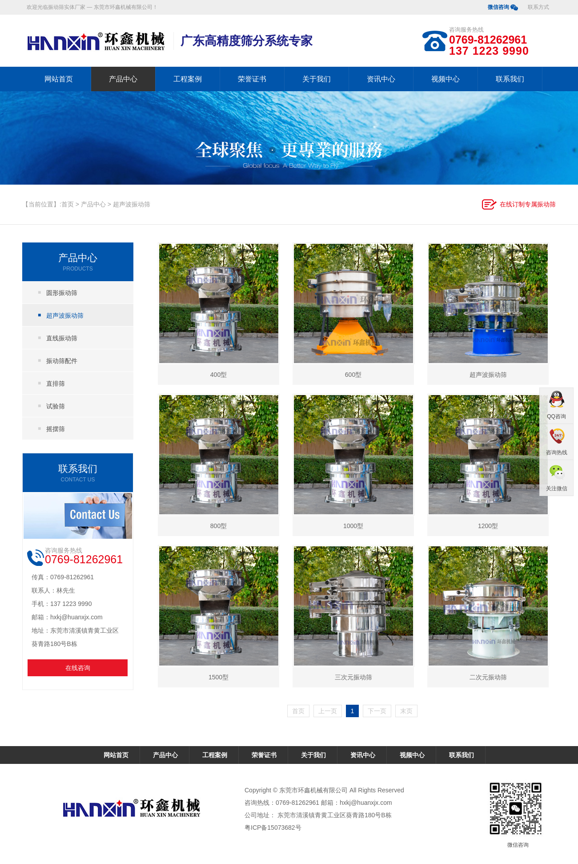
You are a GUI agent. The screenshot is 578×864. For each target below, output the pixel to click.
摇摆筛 (55, 428)
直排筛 (55, 383)
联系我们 (510, 79)
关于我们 (316, 79)
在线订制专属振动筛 (528, 204)
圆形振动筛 (61, 292)
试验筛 (55, 406)
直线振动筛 (61, 338)
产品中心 (123, 79)
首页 (67, 204)
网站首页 (58, 79)
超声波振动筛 (131, 204)
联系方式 (538, 7)
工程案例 (187, 79)
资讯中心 (381, 79)
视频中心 (445, 79)
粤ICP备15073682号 (273, 827)
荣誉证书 (252, 79)
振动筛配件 (61, 360)
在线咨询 (77, 667)
